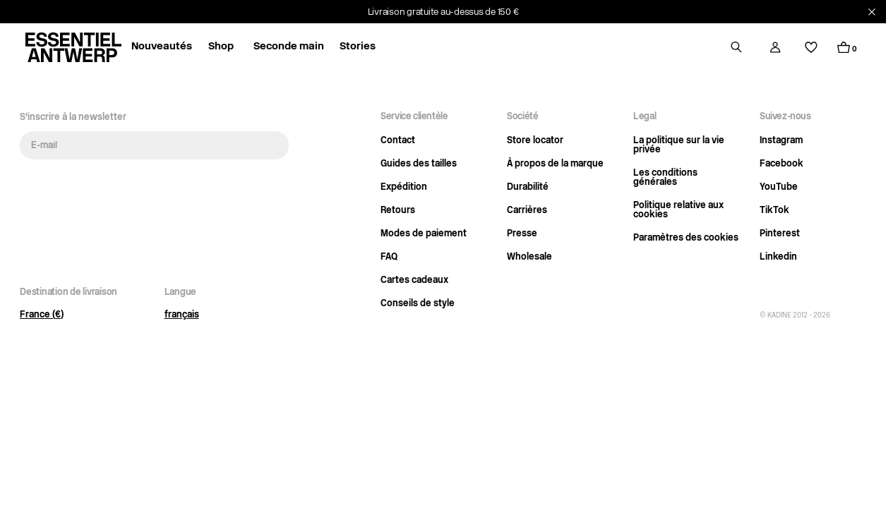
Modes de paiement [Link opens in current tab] (424, 233)
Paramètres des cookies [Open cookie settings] (685, 238)
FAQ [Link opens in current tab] (389, 257)
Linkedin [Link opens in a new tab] (778, 257)
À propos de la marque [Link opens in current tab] (555, 164)
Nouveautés (161, 47)
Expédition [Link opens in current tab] (404, 187)
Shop (221, 47)
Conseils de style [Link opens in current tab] (418, 303)
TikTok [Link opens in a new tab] (774, 210)
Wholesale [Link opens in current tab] (529, 257)
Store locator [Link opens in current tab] (535, 140)
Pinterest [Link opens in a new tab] (780, 233)
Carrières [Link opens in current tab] (527, 210)
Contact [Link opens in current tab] (398, 140)
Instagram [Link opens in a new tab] (781, 140)
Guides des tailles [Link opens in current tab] (419, 164)
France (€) (42, 315)
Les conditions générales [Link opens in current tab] (665, 178)
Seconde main (288, 47)
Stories (358, 47)
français (181, 315)
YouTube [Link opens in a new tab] (779, 187)
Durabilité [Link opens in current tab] (528, 187)
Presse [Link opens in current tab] (522, 233)
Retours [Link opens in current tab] (398, 210)
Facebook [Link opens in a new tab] (781, 164)
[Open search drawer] (736, 47)
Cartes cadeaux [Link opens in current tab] (414, 280)
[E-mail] (154, 145)
